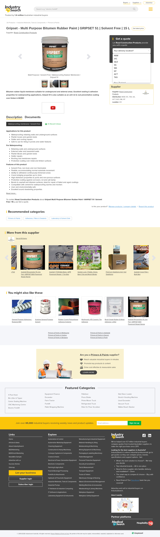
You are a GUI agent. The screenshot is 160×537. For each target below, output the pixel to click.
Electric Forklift (14, 408)
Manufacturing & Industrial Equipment (92, 439)
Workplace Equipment (86, 492)
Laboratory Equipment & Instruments (61, 496)
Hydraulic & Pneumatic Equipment (60, 478)
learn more (88, 372)
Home (11, 439)
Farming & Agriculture (55, 467)
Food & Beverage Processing (58, 471)
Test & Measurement (86, 467)
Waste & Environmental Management (92, 482)
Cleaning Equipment (55, 446)
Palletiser (85, 394)
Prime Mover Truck (89, 400)
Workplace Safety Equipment (89, 496)
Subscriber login (25, 484)
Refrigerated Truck (89, 404)
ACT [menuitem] (116, 74)
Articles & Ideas (14, 443)
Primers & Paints (53, 23)
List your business (25, 472)
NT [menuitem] (115, 71)
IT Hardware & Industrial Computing (60, 489)
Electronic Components (56, 464)
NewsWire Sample (15, 457)
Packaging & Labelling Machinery (90, 453)
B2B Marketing (14, 450)
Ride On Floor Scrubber (91, 407)
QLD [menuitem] (116, 62)
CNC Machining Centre (17, 405)
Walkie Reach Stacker (126, 407)
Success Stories (14, 464)
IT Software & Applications (57, 492)
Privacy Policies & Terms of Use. (60, 534)
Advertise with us (15, 460)
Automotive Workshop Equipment (59, 443)
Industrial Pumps (54, 485)
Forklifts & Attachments (56, 475)
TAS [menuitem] (116, 77)
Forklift (47, 404)
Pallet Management (86, 457)
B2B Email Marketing (16, 453)
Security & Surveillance (87, 464)
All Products (11, 23)
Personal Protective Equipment (89, 460)
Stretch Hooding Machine (128, 397)
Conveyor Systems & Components (60, 453)
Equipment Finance (52, 394)
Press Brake (86, 397)
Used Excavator (124, 400)
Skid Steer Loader (125, 394)
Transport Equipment (86, 471)
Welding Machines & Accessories (90, 485)
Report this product (146, 206)
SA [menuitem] (115, 65)
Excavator (48, 397)
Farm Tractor (50, 400)
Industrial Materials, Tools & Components (31, 23)
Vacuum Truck (123, 404)
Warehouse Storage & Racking (89, 478)
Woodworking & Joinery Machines (90, 489)
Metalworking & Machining (88, 446)
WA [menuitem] (115, 68)
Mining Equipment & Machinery (90, 450)
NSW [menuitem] (116, 55)
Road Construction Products (25, 33)
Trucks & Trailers (84, 475)
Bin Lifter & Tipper (15, 398)
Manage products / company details (122, 206)
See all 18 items (21, 239)
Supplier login (26, 479)
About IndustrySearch (16, 446)
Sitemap (12, 467)
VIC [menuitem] (115, 58)
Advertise (149, 3)
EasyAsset (135, 480)
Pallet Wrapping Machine (54, 407)
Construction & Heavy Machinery (59, 450)
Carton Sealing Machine (17, 401)
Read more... (11, 193)
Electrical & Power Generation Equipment (62, 460)
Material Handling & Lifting (88, 443)
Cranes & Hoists (53, 457)
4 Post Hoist (13, 395)
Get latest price (138, 28)
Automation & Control (55, 439)
